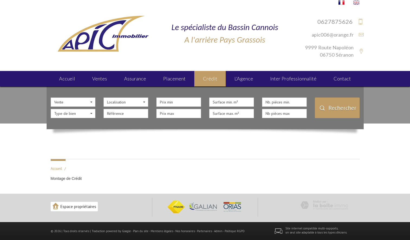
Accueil (67, 79)
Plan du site (140, 231)
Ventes (99, 79)
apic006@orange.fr (333, 35)
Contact (342, 79)
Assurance (135, 79)
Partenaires (204, 231)
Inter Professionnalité (293, 79)
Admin (218, 231)
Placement (174, 79)
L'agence (243, 79)
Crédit (210, 79)
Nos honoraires (185, 231)
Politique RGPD (235, 231)
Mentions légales (162, 231)
